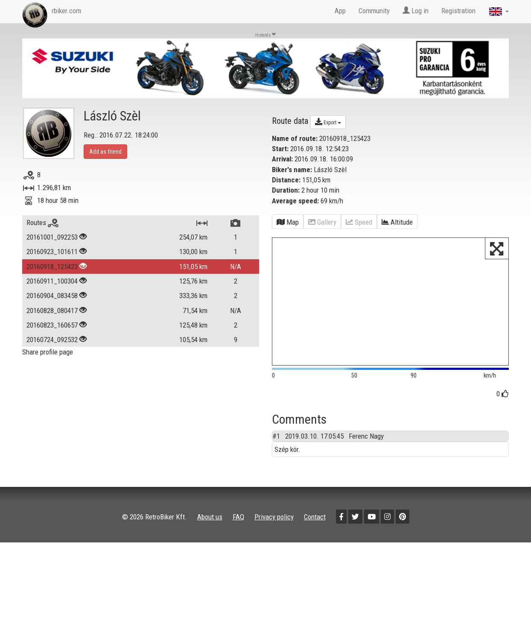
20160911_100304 (52, 281)
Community (374, 10)
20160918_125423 (52, 266)
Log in (416, 10)
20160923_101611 (52, 251)
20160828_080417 (52, 310)
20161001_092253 (52, 237)
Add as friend (105, 151)
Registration (458, 10)
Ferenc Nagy (366, 436)
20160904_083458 (52, 295)
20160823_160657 (52, 325)
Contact (315, 517)
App (340, 10)
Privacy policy (274, 517)
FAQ (238, 517)
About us (209, 517)
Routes (42, 222)
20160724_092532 (52, 339)
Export (328, 122)
